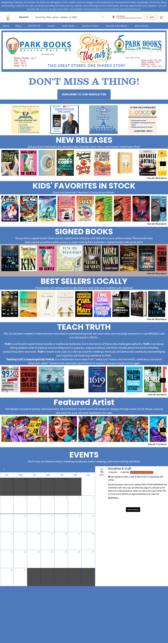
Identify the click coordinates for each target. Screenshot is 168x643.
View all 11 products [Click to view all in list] (157, 444)
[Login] (150, 17)
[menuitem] (6, 25)
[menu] (84, 25)
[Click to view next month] (91, 469)
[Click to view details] (10, 163)
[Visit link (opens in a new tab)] (84, 94)
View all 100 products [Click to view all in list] (157, 178)
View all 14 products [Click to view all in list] (157, 394)
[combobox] (25, 17)
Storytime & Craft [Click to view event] (119, 468)
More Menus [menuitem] (141, 25)
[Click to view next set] (163, 163)
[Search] (102, 17)
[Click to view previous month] (4, 469)
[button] (127, 17)
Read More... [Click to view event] (114, 498)
